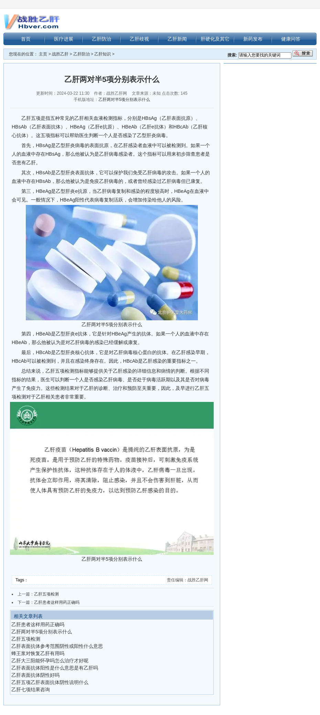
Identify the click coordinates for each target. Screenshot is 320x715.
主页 (43, 54)
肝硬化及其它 (215, 39)
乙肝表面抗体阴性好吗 (35, 675)
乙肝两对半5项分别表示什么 (124, 99)
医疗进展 (63, 39)
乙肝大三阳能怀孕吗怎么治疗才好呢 (49, 660)
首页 (26, 39)
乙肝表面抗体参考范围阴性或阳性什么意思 (57, 646)
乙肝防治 (101, 39)
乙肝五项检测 (46, 594)
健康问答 (290, 39)
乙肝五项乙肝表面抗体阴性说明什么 (49, 682)
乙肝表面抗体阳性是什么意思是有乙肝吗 (54, 668)
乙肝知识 (102, 54)
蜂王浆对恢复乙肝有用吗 (37, 653)
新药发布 (253, 39)
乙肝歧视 (139, 39)
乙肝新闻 (177, 39)
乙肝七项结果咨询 (30, 689)
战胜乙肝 (60, 54)
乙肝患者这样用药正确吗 (56, 602)
